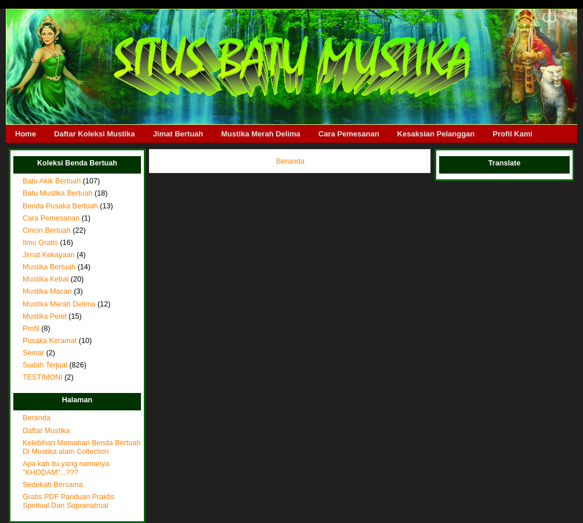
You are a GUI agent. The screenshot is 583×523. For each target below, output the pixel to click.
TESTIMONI (43, 377)
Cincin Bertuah (47, 230)
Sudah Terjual (45, 365)
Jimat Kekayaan (49, 255)
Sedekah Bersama (53, 485)
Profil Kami (513, 133)
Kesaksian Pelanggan (436, 133)
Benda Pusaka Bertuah (60, 206)
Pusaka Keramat (50, 341)
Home (25, 133)
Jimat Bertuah (178, 133)
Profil (31, 328)
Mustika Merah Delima (260, 133)
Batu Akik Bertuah (52, 181)
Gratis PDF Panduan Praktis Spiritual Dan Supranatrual (68, 501)
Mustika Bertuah (49, 267)
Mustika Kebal (45, 279)
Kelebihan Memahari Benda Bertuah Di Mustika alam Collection (81, 447)
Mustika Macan (47, 291)
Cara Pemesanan (348, 133)
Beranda (36, 418)
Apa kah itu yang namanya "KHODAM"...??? (66, 468)
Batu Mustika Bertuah (58, 193)
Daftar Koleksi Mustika (94, 133)
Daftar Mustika (46, 431)
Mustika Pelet (45, 316)
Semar (33, 353)
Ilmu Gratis (40, 243)
